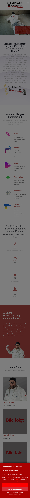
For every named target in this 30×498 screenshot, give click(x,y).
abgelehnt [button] (18, 479)
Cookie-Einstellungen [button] (13, 481)
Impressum (9, 492)
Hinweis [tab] (5, 470)
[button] (15, 485)
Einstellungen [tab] (13, 470)
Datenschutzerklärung (18, 492)
